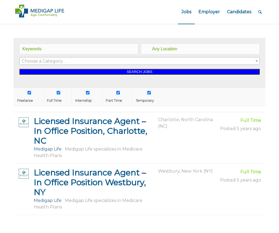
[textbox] (139, 61)
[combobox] (139, 61)
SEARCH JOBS (139, 72)
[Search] (260, 12)
